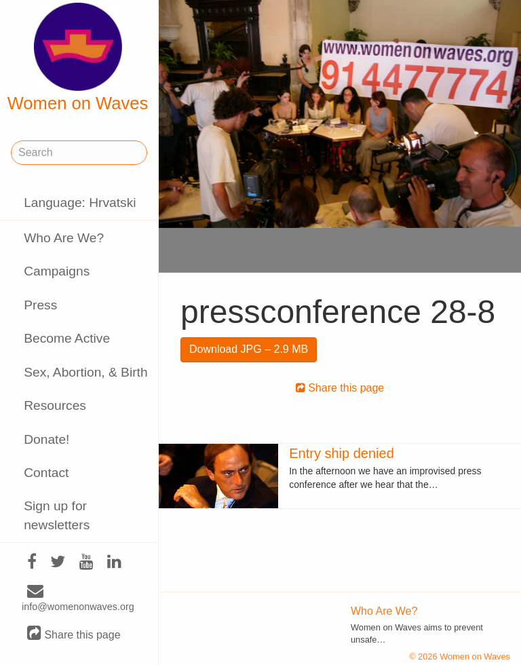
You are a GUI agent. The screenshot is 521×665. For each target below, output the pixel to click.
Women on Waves (78, 58)
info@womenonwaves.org (78, 599)
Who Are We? (64, 238)
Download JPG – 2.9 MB (248, 349)
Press (40, 305)
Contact (46, 473)
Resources (55, 405)
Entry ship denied (341, 453)
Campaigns (57, 271)
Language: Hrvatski (80, 202)
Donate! (46, 439)
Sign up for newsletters (57, 515)
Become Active (67, 338)
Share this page (74, 634)
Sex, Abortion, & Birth (85, 372)
